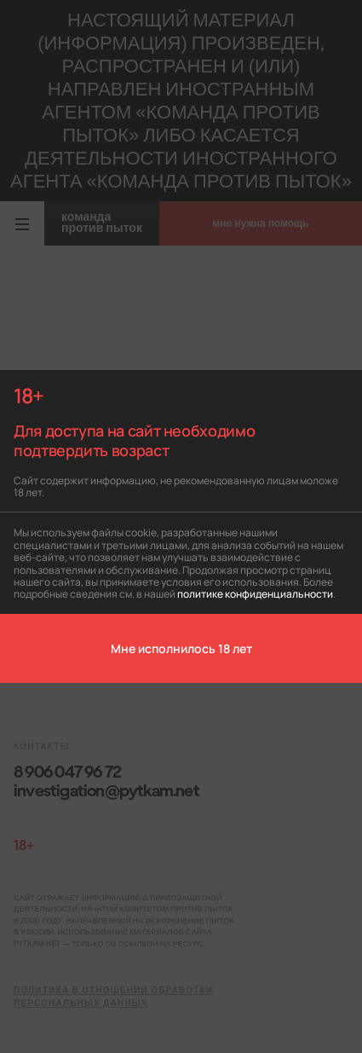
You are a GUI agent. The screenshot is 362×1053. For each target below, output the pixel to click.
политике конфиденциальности (255, 593)
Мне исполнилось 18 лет (181, 648)
